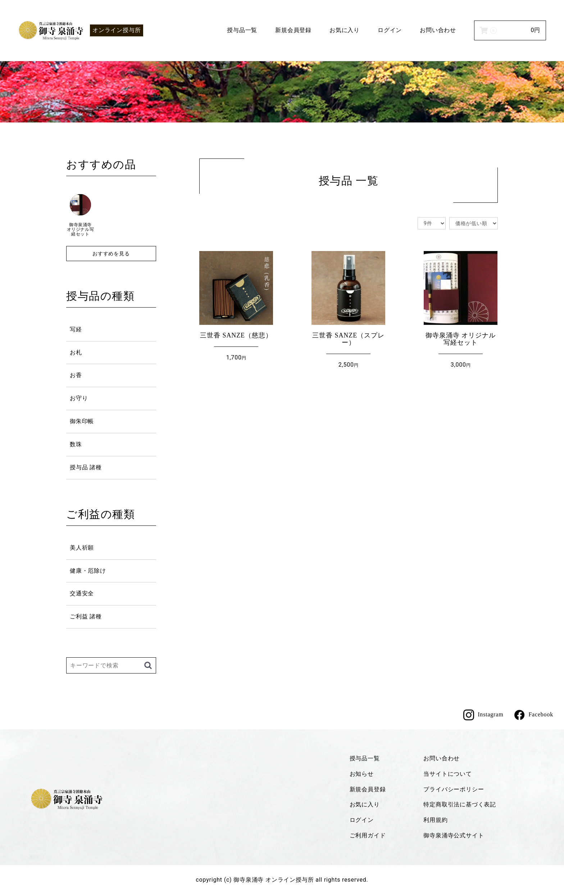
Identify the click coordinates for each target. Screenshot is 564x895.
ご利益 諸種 (86, 616)
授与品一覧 (242, 30)
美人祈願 (82, 547)
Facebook (533, 715)
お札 (76, 352)
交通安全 (82, 593)
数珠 (76, 444)
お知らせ (362, 773)
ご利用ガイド (368, 835)
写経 (76, 329)
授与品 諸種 (86, 467)
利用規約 (435, 819)
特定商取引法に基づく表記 (459, 804)
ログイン (390, 30)
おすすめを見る (110, 253)
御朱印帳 (82, 421)
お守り (79, 398)
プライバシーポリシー (453, 789)
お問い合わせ (438, 30)
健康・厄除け (88, 570)
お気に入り (344, 30)
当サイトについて (447, 773)
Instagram (483, 715)
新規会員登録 (293, 30)
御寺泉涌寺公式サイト (453, 835)
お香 (76, 375)
